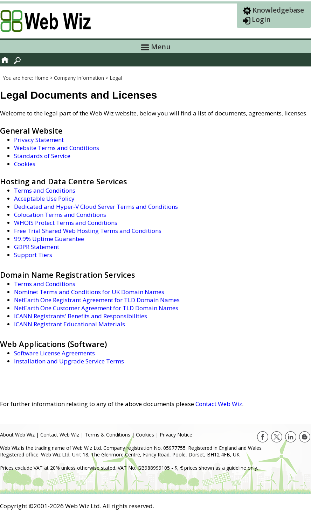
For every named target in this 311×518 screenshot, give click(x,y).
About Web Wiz (17, 434)
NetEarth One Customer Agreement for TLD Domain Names (96, 308)
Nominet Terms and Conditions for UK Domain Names (89, 292)
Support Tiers (33, 255)
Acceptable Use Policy (44, 198)
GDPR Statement (36, 247)
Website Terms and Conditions (56, 148)
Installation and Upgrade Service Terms (69, 361)
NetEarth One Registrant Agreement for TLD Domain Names (97, 300)
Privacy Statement (39, 140)
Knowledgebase (278, 10)
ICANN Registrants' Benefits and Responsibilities (80, 316)
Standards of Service (42, 156)
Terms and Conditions (44, 190)
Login (261, 19)
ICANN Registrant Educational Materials (69, 324)
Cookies (24, 164)
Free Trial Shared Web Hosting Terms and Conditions (87, 231)
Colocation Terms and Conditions (60, 215)
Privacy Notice (176, 434)
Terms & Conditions (107, 434)
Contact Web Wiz (218, 404)
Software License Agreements (54, 353)
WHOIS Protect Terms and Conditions (65, 223)
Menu (156, 46)
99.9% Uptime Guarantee (49, 239)
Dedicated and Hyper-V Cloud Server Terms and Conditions (96, 207)
